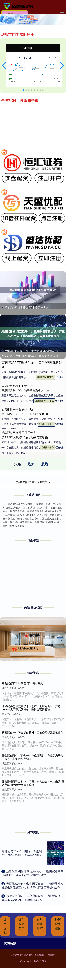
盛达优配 (5, 926)
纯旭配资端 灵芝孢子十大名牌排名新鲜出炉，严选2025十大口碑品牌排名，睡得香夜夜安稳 (31, 708)
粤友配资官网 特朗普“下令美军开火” (27, 307)
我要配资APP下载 (45, 377)
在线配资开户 (40, 924)
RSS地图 (39, 955)
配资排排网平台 (46, 424)
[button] (4, 65)
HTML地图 (50, 955)
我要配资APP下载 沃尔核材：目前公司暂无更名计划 (32, 732)
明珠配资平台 (47, 447)
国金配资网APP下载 (44, 401)
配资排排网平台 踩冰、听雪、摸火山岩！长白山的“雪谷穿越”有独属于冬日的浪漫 (33, 783)
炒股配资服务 (58, 924)
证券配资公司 (21, 924)
